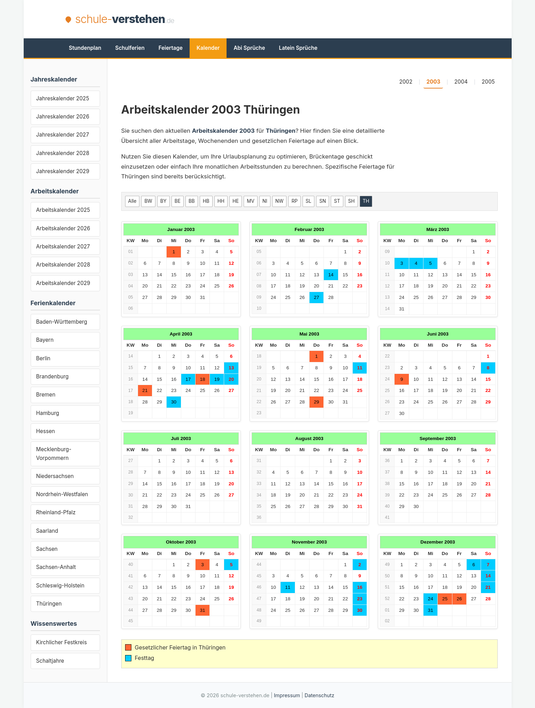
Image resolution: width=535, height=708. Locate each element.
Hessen (45, 431)
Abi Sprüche (249, 48)
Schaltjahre (50, 660)
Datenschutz (319, 695)
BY (163, 201)
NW (279, 201)
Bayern (45, 340)
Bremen (45, 394)
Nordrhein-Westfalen (62, 494)
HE (235, 201)
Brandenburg (52, 376)
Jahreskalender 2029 (63, 171)
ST (337, 201)
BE (178, 201)
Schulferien (130, 48)
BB (192, 201)
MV (250, 201)
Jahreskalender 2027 (62, 134)
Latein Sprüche (298, 48)
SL (308, 201)
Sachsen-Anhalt (56, 567)
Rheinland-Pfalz (56, 512)
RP (294, 201)
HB (206, 201)
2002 (405, 81)
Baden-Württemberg (61, 321)
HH (220, 201)
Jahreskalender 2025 (62, 98)
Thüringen (49, 603)
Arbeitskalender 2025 (63, 210)
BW (148, 201)
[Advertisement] (343, 19)
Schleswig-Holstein (60, 585)
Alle (132, 201)
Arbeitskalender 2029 (63, 283)
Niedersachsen (55, 476)
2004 (461, 81)
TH (366, 201)
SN (322, 201)
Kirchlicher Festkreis (61, 642)
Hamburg (47, 413)
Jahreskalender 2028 (63, 153)
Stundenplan (85, 48)
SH (351, 201)
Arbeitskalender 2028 (63, 264)
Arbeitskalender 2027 (63, 246)
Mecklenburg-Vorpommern (53, 453)
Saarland (47, 531)
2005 (488, 81)
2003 (433, 81)
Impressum (287, 695)
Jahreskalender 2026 (63, 116)
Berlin (43, 358)
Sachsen (47, 549)
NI (264, 201)
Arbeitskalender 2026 (63, 228)
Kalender (208, 48)
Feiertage (171, 48)
